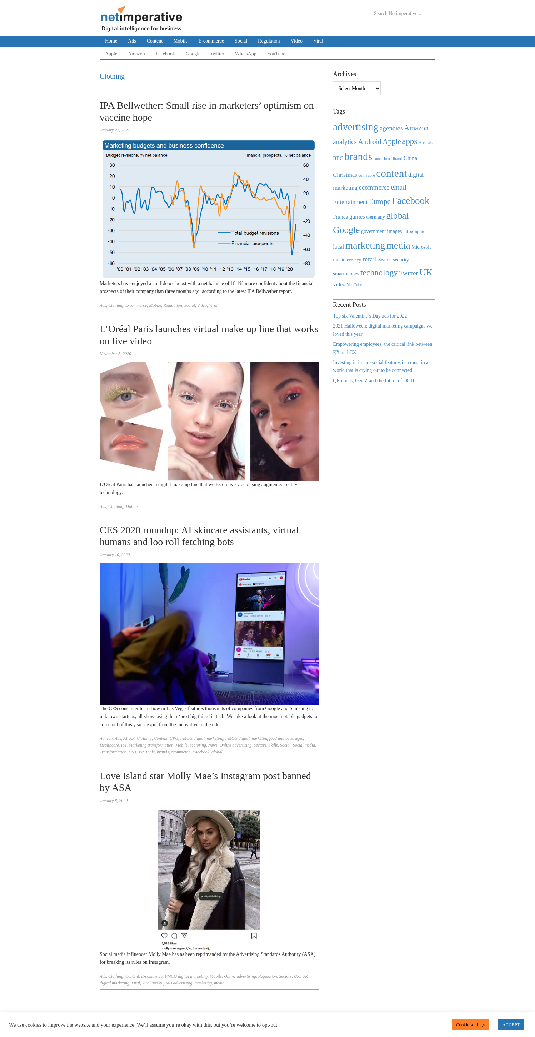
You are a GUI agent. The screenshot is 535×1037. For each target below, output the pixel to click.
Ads (132, 41)
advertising (182, 983)
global (216, 751)
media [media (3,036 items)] (398, 245)
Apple (111, 53)
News (213, 745)
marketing (203, 983)
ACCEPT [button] (511, 1024)
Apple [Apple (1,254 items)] (391, 141)
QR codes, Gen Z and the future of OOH (373, 380)
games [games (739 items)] (357, 216)
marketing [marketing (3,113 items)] (365, 245)
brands (163, 751)
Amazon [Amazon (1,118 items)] (416, 128)
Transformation (113, 751)
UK (297, 976)
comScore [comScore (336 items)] (366, 175)
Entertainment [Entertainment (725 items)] (350, 202)
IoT (124, 745)
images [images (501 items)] (394, 231)
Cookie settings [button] (470, 1024)
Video (296, 41)
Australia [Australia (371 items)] (427, 142)
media (219, 983)
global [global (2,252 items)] (397, 215)
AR (132, 738)
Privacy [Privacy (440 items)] (353, 260)
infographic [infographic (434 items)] (414, 231)
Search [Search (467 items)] (385, 260)
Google (193, 53)
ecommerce (180, 751)
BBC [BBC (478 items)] (338, 158)
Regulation (269, 41)
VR (141, 751)
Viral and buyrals (157, 983)
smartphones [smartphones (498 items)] (346, 273)
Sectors (260, 745)
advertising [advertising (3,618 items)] (355, 127)
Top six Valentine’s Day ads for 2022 (370, 316)
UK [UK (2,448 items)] (425, 272)
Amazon (136, 53)
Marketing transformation (151, 745)
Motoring (198, 745)
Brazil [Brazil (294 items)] (378, 159)
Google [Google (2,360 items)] (346, 230)
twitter (217, 53)
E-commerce (211, 41)
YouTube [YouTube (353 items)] (354, 284)
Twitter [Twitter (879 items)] (408, 273)
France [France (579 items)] (340, 217)
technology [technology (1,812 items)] (379, 272)
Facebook (165, 53)
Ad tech (106, 738)
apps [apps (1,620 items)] (409, 141)
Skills (273, 745)
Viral (318, 41)
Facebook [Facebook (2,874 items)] (410, 200)
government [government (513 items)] (373, 231)
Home (111, 41)
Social (241, 41)
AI (125, 738)
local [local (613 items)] (338, 247)
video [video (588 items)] (339, 284)
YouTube (276, 53)
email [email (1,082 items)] (398, 187)
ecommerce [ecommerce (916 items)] (374, 187)
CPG (174, 738)
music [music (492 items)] (339, 260)
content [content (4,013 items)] (391, 173)
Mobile (180, 41)
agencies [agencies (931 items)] (391, 128)
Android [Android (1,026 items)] (369, 141)
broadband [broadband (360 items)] (393, 158)
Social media (304, 745)
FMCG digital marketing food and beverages (264, 738)
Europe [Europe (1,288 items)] (380, 201)
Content (154, 41)
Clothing (115, 305)
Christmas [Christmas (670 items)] (345, 174)
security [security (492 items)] (401, 260)
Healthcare (109, 745)
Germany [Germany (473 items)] (375, 217)
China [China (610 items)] (410, 158)
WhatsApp (245, 53)
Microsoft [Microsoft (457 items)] (421, 247)
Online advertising (236, 745)
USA (132, 751)
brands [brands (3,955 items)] (358, 156)
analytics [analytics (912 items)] (345, 141)
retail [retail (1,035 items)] (369, 259)
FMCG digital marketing (201, 738)
